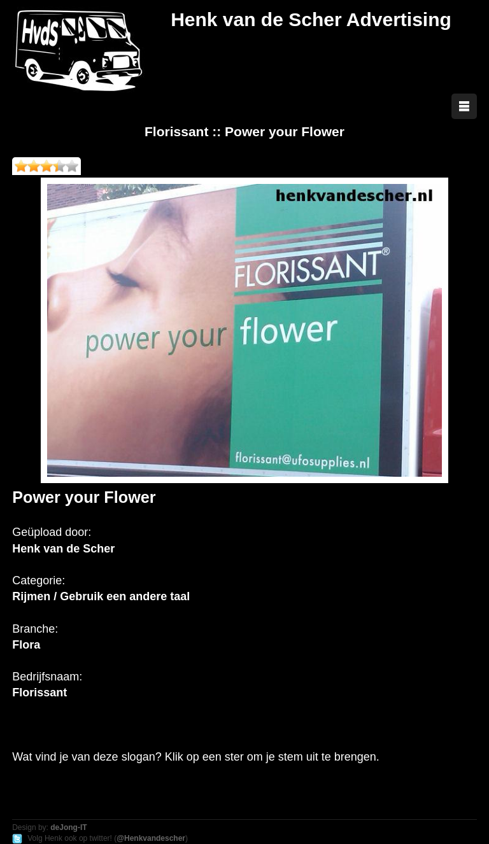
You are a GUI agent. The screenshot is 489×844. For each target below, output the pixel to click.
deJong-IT (68, 827)
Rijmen (31, 596)
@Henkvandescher (151, 838)
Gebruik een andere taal (125, 596)
